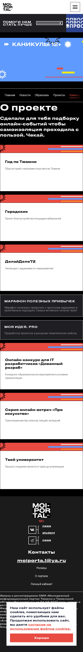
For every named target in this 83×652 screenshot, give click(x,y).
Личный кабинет (41, 584)
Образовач (42, 95)
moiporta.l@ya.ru (41, 560)
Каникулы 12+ (36, 44)
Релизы (41, 568)
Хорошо (41, 637)
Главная (10, 95)
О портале (41, 576)
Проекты (59, 95)
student (48, 532)
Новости (24, 95)
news (46, 526)
